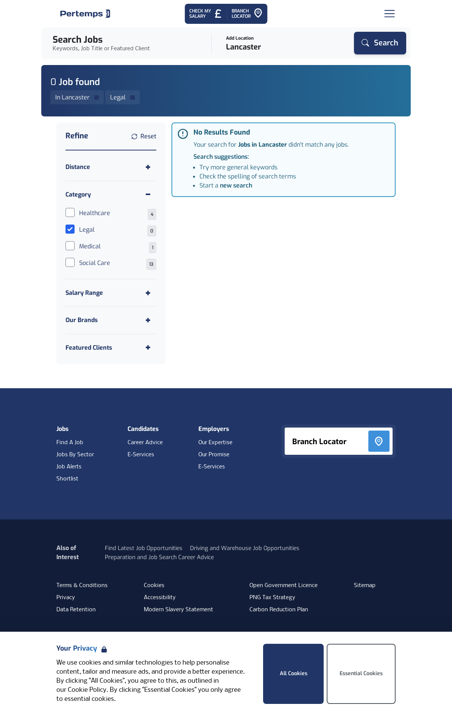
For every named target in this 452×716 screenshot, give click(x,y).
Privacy (65, 598)
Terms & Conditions (82, 586)
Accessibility (160, 598)
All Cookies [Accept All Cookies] (293, 673)
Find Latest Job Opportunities (143, 548)
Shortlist (67, 479)
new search (236, 185)
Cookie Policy (87, 690)
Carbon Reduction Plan (278, 610)
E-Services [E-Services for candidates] (141, 455)
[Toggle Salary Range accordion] (110, 292)
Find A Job (69, 443)
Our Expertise (215, 443)
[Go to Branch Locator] (247, 13)
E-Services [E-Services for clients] (211, 467)
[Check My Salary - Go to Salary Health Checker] (205, 13)
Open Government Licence (283, 586)
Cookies (154, 586)
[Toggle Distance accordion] (110, 166)
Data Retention (76, 610)
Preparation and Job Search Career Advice (159, 557)
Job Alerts (68, 467)
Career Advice (145, 443)
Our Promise (213, 455)
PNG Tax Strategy (272, 598)
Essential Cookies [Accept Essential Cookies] (361, 673)
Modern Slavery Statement (178, 610)
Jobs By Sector (75, 455)
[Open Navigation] (389, 14)
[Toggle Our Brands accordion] (110, 320)
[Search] (380, 43)
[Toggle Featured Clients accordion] (110, 347)
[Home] (85, 13)
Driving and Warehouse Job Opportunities (244, 548)
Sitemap (365, 586)
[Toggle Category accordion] (110, 194)
